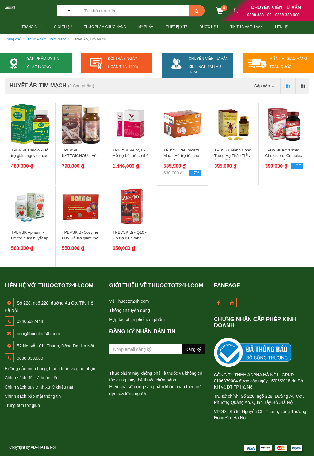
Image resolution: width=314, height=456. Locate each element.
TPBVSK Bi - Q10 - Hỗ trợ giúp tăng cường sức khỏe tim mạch (130, 240)
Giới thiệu (63, 27)
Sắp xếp (264, 85)
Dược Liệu (209, 27)
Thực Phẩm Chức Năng (105, 27)
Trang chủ (32, 27)
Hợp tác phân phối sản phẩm (137, 319)
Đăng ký (193, 349)
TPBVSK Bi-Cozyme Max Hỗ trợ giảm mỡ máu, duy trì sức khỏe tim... (80, 240)
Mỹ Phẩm (146, 27)
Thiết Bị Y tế (176, 27)
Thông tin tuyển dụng (129, 310)
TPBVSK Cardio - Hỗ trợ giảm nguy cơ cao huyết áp (29, 155)
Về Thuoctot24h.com (129, 301)
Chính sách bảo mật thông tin (33, 396)
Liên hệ (281, 27)
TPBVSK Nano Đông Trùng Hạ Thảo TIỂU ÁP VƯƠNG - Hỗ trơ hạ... (232, 158)
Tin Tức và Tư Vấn (246, 27)
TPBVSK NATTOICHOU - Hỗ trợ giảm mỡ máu (79, 155)
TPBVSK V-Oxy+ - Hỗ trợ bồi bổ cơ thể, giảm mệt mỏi (131, 155)
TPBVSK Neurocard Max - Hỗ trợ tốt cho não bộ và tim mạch (181, 155)
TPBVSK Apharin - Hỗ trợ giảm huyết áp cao (29, 238)
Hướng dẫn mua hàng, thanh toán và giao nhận (50, 368)
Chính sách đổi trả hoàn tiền (32, 377)
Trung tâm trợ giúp (22, 405)
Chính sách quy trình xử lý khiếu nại (39, 387)
